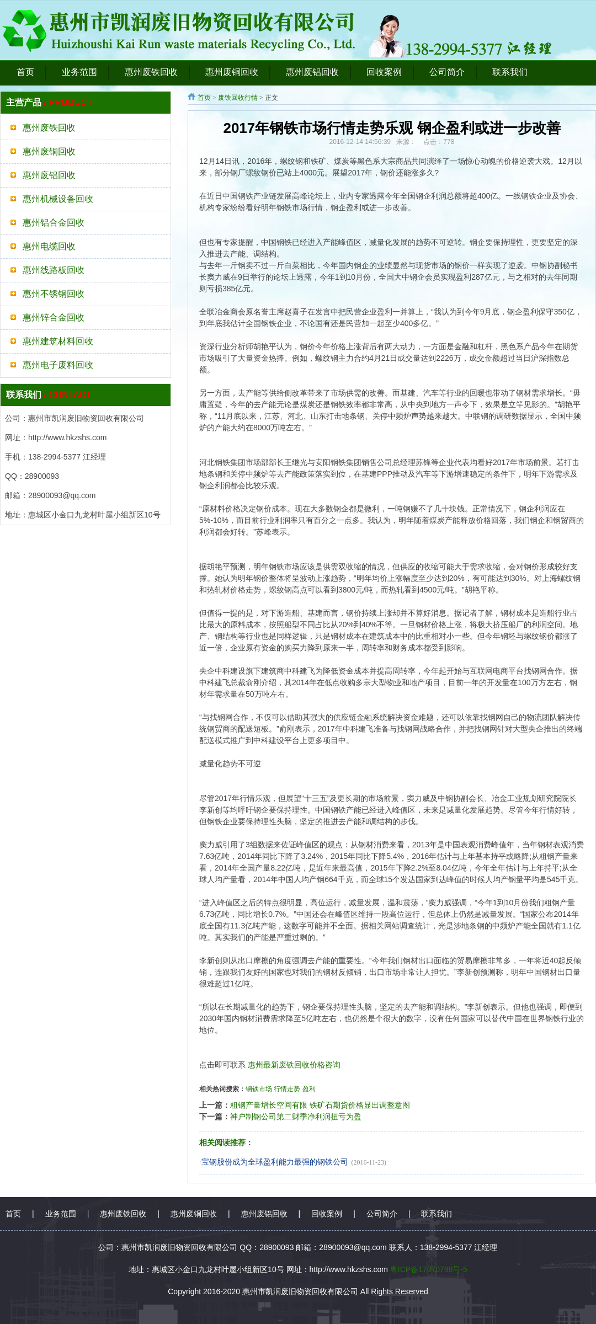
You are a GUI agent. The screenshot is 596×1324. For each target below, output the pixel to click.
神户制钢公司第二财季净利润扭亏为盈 (295, 1116)
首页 (204, 98)
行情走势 (287, 1089)
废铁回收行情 (238, 98)
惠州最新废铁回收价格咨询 (294, 1064)
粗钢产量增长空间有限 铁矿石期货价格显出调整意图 (320, 1105)
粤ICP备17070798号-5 (428, 1269)
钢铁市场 (259, 1089)
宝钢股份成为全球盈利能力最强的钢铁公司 (274, 1162)
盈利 (309, 1089)
